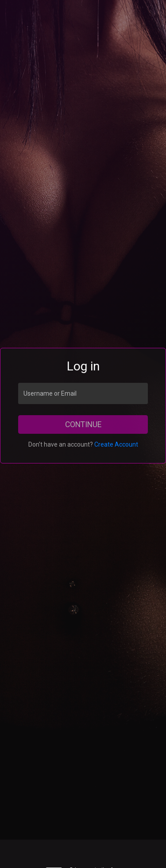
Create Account (116, 444)
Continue (83, 424)
